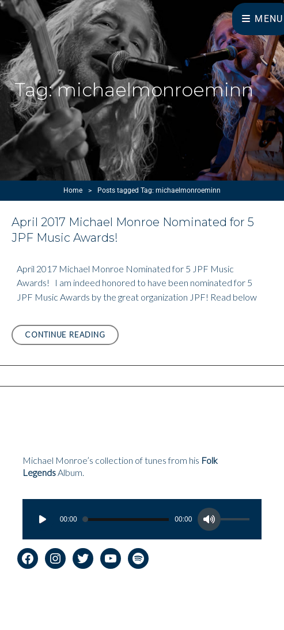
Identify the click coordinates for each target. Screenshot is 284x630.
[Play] (42, 519)
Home (72, 190)
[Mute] (209, 519)
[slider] (126, 519)
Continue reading (72, 336)
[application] (142, 519)
